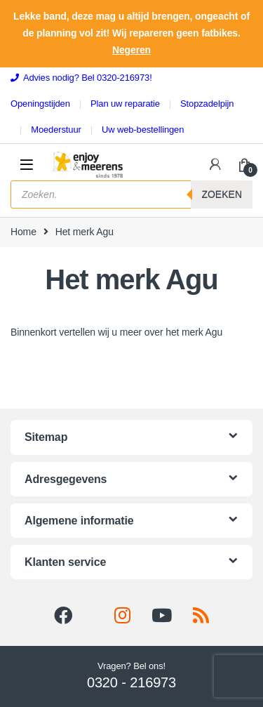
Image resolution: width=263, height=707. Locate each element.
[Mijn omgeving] (215, 165)
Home (23, 231)
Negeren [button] (131, 49)
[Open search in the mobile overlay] (131, 194)
